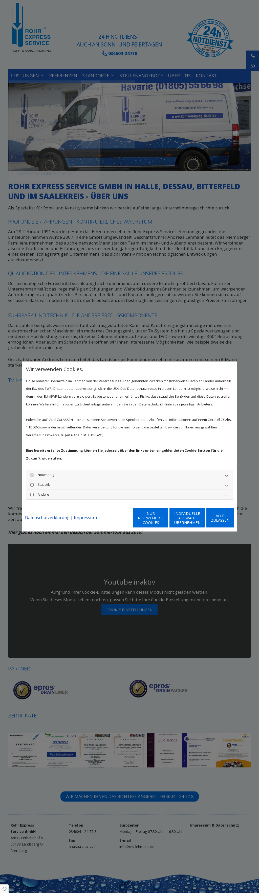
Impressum (85, 507)
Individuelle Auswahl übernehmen (162, 522)
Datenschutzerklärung (47, 507)
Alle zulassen (211, 521)
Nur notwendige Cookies (114, 521)
